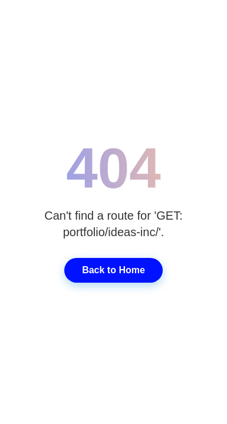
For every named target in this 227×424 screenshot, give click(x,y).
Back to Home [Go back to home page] (113, 270)
